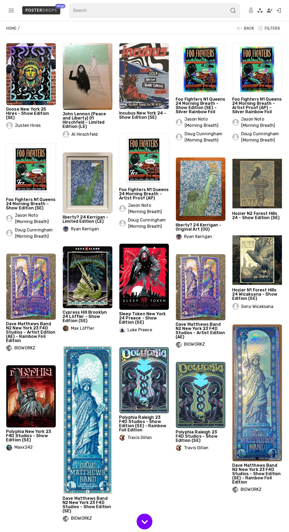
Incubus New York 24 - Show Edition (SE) (142, 115)
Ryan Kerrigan (85, 228)
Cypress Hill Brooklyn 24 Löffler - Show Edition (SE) (85, 316)
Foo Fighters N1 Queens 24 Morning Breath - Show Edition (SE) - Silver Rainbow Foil (200, 105)
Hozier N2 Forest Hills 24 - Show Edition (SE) (256, 215)
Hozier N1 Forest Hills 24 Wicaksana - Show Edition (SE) (254, 294)
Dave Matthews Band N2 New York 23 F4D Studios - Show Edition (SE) (87, 504)
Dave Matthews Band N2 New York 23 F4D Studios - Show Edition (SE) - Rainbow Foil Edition (256, 474)
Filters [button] (268, 28)
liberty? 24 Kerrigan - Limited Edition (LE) (85, 219)
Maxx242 (23, 447)
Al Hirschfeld (84, 134)
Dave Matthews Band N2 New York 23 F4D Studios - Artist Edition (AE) (200, 330)
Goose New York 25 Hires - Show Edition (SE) (27, 113)
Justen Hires (28, 125)
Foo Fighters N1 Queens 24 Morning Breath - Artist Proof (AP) (144, 193)
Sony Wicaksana (257, 306)
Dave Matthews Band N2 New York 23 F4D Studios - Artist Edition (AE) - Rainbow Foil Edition (30, 332)
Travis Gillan (139, 437)
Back (245, 28)
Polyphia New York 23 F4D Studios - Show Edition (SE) (28, 435)
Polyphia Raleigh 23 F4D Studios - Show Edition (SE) (197, 436)
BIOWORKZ (24, 347)
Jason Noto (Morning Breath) (201, 122)
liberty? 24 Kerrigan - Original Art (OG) (198, 227)
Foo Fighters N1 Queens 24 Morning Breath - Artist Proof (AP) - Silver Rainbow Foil (257, 105)
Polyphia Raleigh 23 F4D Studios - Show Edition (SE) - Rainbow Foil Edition (142, 423)
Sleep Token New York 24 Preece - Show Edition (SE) (142, 318)
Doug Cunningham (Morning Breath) (203, 137)
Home (11, 28)
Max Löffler (82, 328)
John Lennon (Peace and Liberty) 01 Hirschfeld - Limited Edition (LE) (84, 120)
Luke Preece (139, 329)
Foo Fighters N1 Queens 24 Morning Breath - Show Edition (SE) (30, 203)
